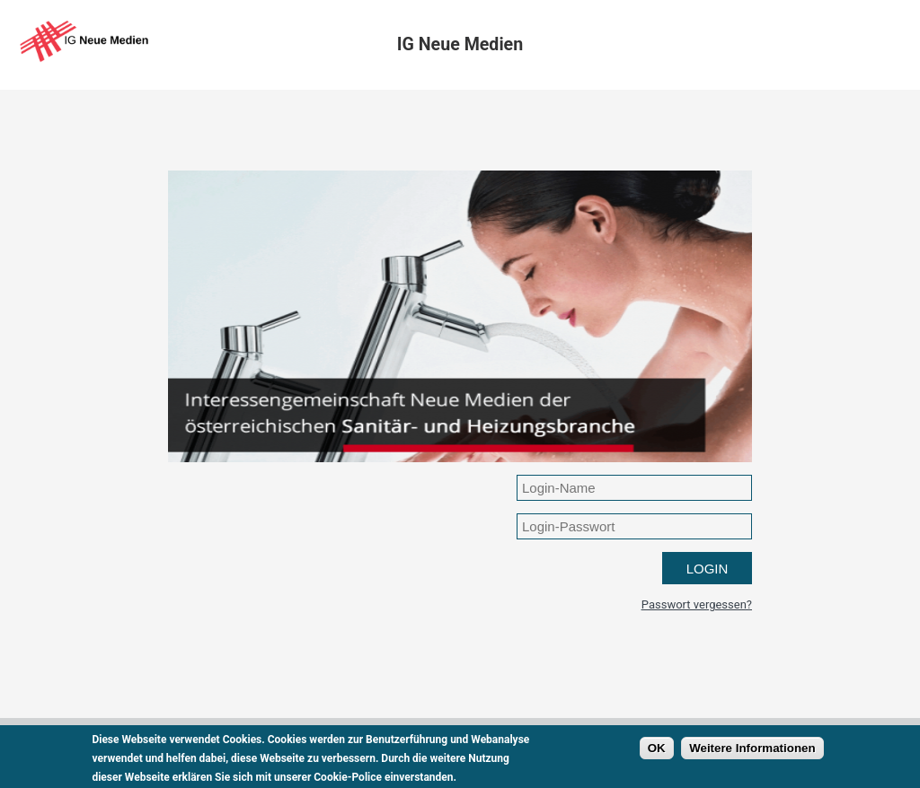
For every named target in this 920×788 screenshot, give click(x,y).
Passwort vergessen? (696, 604)
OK (657, 753)
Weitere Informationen (752, 753)
